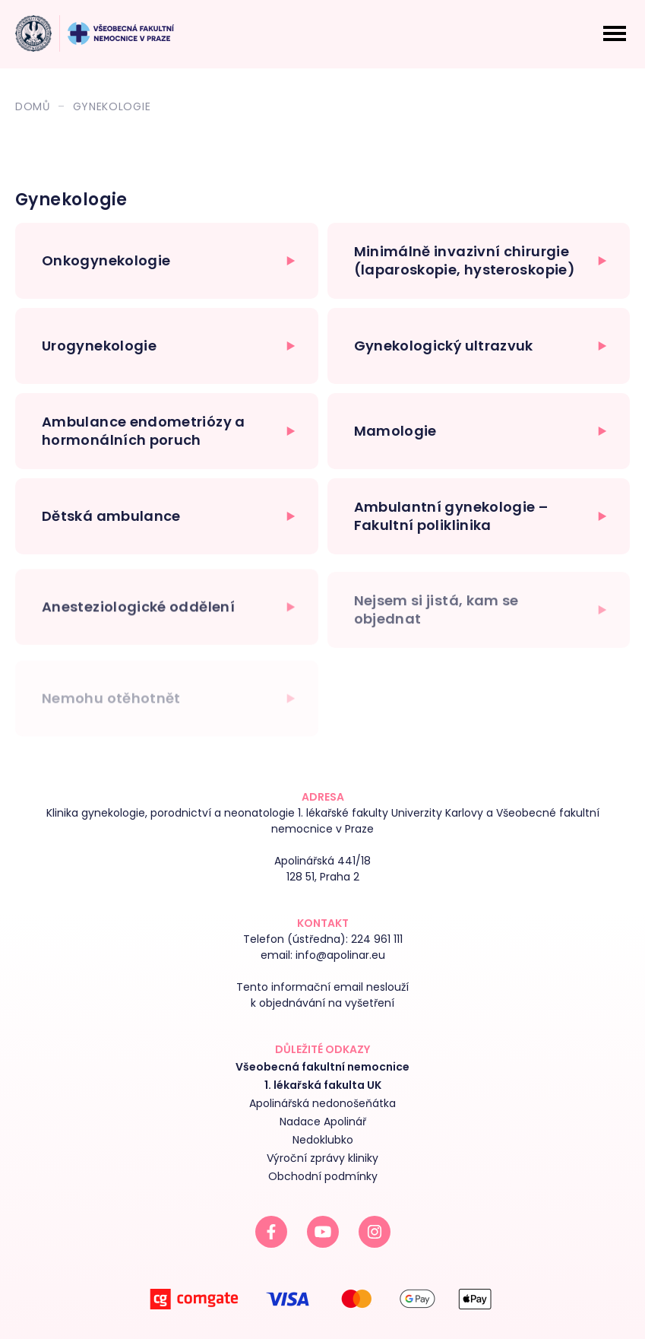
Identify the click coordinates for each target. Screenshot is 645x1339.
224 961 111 (377, 939)
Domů (32, 106)
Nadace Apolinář (323, 1121)
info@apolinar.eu (340, 955)
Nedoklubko (322, 1139)
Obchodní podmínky (323, 1176)
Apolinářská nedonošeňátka (322, 1103)
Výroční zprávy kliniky (322, 1158)
